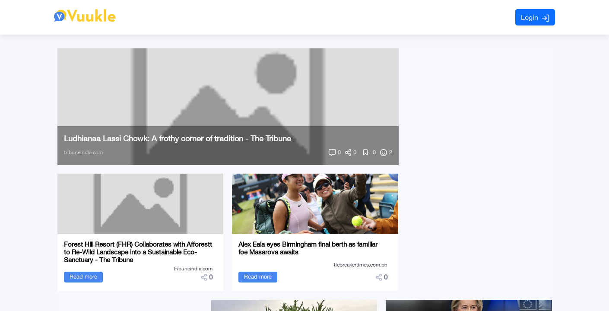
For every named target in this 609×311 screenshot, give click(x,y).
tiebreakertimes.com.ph (360, 265)
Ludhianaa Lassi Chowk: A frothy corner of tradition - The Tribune (177, 138)
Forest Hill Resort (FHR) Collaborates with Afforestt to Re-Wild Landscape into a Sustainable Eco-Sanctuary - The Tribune (138, 252)
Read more (83, 276)
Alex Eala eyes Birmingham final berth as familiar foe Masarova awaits (307, 248)
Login (535, 17)
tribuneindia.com (83, 152)
